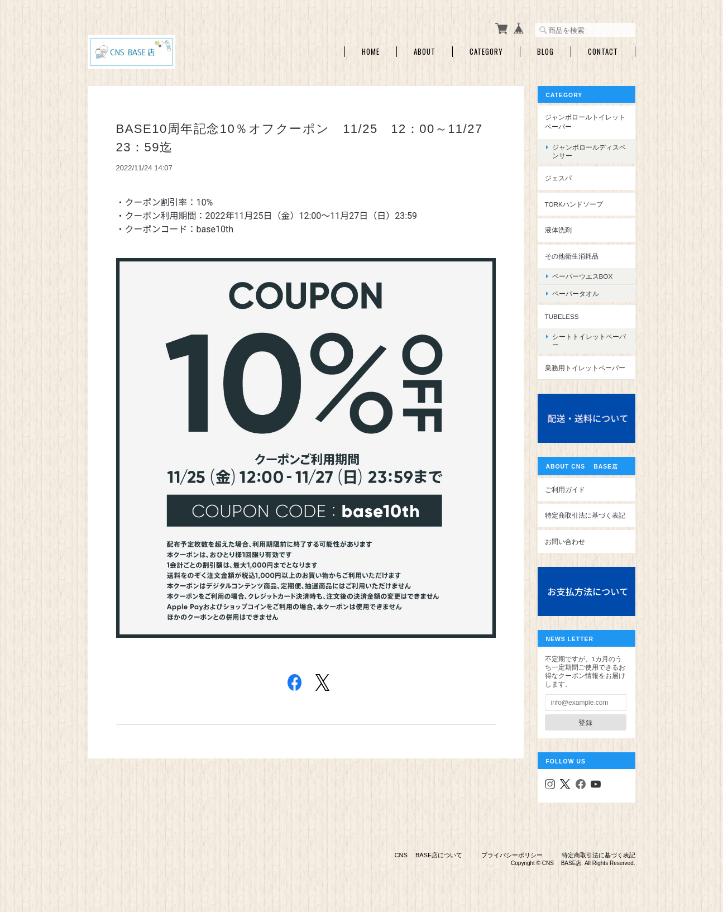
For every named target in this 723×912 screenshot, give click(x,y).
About (424, 51)
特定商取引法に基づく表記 (585, 515)
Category (486, 51)
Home (371, 51)
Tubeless (562, 316)
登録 (585, 722)
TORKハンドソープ (574, 204)
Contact (603, 51)
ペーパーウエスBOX (582, 276)
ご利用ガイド (565, 489)
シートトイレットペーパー (589, 340)
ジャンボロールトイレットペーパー (585, 122)
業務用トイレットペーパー (585, 367)
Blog (545, 51)
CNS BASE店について (429, 855)
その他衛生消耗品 (571, 256)
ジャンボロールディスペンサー (589, 151)
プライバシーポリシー (512, 855)
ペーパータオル (575, 293)
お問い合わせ (565, 541)
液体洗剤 (558, 229)
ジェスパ (558, 178)
